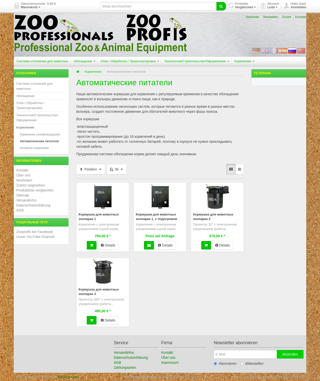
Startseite (252, 17)
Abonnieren (225, 363)
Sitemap (22, 195)
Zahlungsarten (125, 367)
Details (108, 245)
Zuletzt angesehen (30, 185)
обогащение (85, 61)
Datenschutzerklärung (33, 205)
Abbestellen (252, 363)
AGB (20, 210)
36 (116, 169)
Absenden (290, 354)
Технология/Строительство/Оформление (196, 61)
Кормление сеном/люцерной (40, 134)
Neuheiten (270, 17)
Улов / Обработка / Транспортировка (129, 61)
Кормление (244, 61)
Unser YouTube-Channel (35, 237)
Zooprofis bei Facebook (34, 232)
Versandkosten (68, 376)
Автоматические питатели (39, 141)
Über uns (23, 175)
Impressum (169, 362)
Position (90, 169)
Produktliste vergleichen (35, 190)
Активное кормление (34, 148)
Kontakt (300, 17)
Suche (286, 17)
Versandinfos (26, 200)
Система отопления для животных (42, 61)
